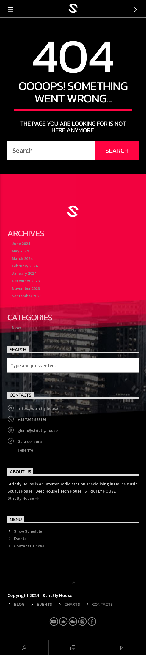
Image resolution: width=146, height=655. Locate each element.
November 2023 (26, 288)
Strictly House (23, 498)
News (17, 327)
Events (20, 538)
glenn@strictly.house (38, 430)
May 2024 (20, 251)
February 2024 (24, 266)
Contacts (102, 604)
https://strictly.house (38, 408)
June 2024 (21, 243)
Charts (72, 604)
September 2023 (26, 296)
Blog (19, 604)
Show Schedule (28, 531)
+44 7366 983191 (32, 419)
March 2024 (22, 258)
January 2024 (24, 273)
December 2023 (26, 280)
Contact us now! (29, 546)
